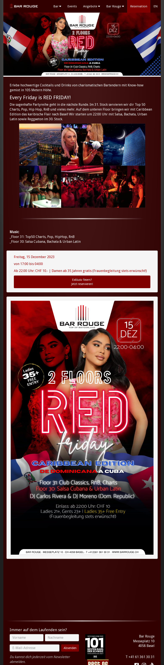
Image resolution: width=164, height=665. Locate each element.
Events (72, 6)
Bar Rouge (115, 6)
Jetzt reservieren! (82, 282)
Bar (57, 6)
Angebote (91, 6)
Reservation (138, 6)
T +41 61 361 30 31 (140, 657)
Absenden (70, 648)
